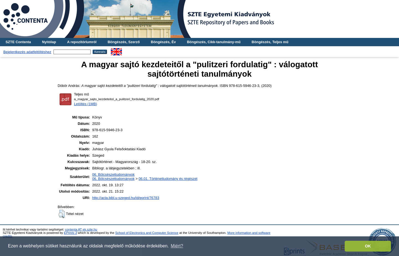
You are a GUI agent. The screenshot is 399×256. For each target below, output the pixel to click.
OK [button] (368, 246)
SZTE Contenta (18, 42)
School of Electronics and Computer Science (146, 232)
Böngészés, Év (163, 42)
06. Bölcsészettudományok (113, 174)
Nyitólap (49, 42)
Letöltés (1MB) (85, 104)
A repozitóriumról (81, 42)
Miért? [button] (177, 246)
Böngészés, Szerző (124, 42)
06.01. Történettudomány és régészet (168, 179)
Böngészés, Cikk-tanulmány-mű (214, 42)
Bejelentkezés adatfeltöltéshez (27, 52)
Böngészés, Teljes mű (270, 42)
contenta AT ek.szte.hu (81, 229)
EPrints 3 (70, 232)
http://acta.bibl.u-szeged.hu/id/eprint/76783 (125, 198)
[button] (61, 214)
